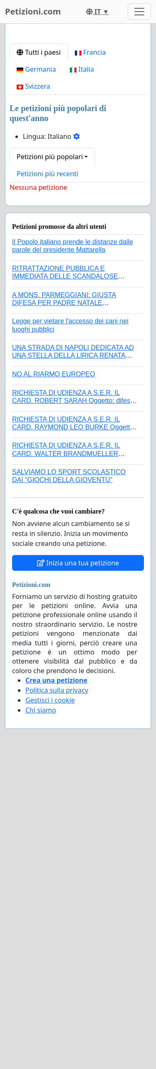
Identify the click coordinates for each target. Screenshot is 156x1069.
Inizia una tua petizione (78, 718)
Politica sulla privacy (56, 845)
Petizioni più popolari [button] (50, 312)
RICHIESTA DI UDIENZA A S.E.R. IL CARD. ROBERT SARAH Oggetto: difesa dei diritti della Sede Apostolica (73, 556)
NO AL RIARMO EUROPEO (53, 529)
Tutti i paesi (39, 207)
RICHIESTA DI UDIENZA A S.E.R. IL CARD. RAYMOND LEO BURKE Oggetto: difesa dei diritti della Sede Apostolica (74, 582)
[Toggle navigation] (139, 11)
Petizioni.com (33, 11)
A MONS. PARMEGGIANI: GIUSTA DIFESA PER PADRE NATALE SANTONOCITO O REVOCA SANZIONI (71, 458)
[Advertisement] (78, 114)
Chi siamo (40, 865)
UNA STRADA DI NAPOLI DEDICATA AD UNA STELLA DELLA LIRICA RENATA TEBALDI (73, 510)
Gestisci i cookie (50, 855)
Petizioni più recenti (47, 329)
